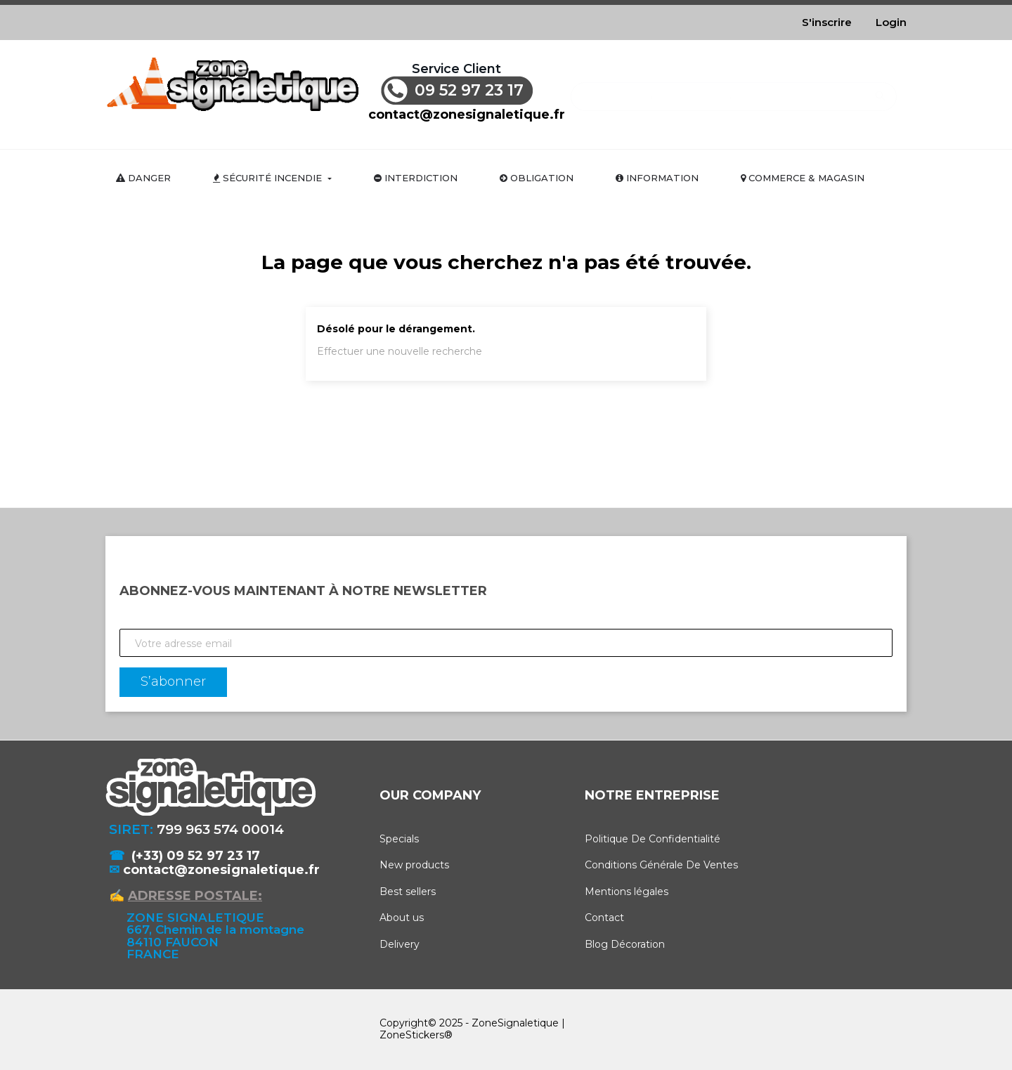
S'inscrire (827, 22)
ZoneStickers (411, 1035)
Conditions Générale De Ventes (661, 865)
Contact (604, 917)
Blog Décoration (625, 944)
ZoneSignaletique (515, 1023)
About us (401, 917)
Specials (399, 839)
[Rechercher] (733, 89)
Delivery (399, 944)
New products (414, 865)
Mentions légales (626, 891)
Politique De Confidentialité (652, 839)
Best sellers (407, 891)
